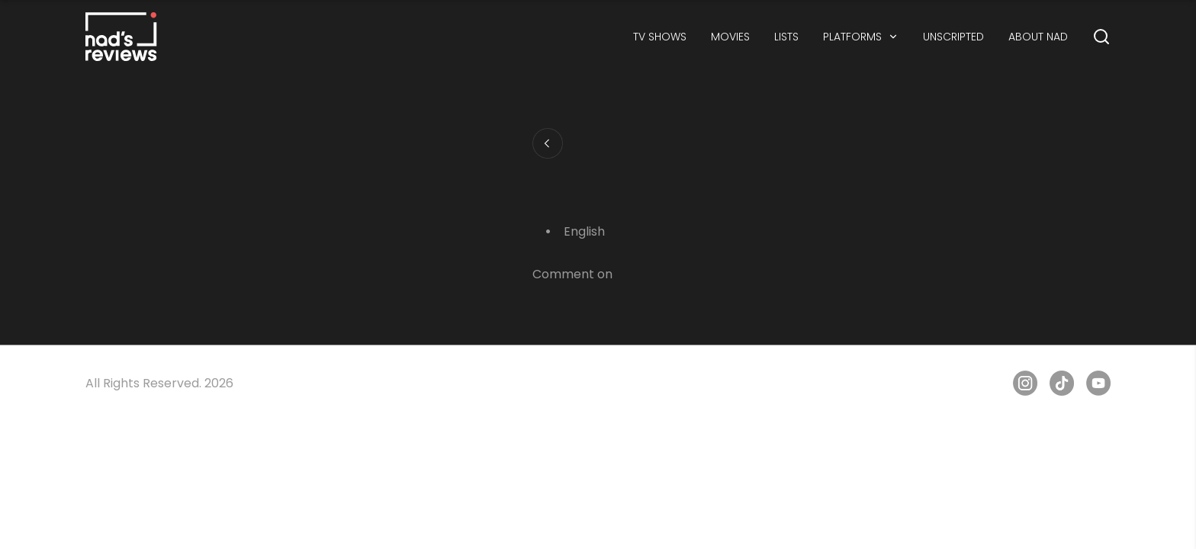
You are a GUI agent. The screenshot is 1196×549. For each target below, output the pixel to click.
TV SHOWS (659, 36)
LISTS (786, 36)
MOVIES (730, 36)
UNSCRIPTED (953, 36)
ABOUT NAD (1038, 36)
